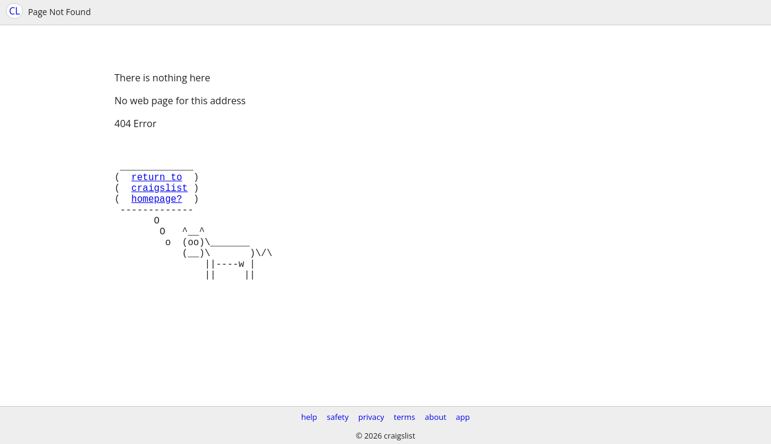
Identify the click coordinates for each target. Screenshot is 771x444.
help (309, 416)
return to (156, 186)
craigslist (159, 199)
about (435, 416)
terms (404, 416)
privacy (371, 416)
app (463, 416)
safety (338, 416)
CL (14, 10)
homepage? (156, 212)
